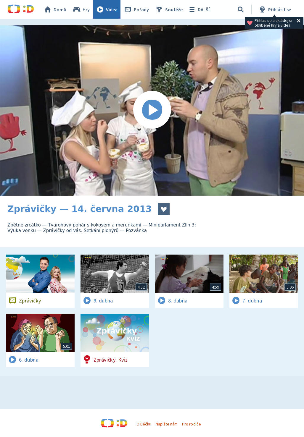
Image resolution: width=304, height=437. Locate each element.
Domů (55, 9)
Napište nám (167, 424)
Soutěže (169, 9)
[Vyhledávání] (241, 9)
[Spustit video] (152, 110)
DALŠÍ (199, 9)
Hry (81, 9)
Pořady (136, 9)
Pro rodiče (191, 424)
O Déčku (143, 424)
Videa (107, 9)
